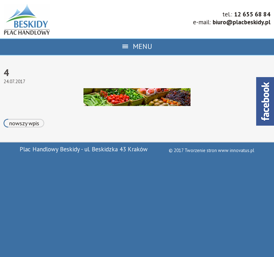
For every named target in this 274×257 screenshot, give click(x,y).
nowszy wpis (24, 123)
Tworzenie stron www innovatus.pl (219, 150)
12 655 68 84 (252, 14)
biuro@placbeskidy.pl (241, 22)
